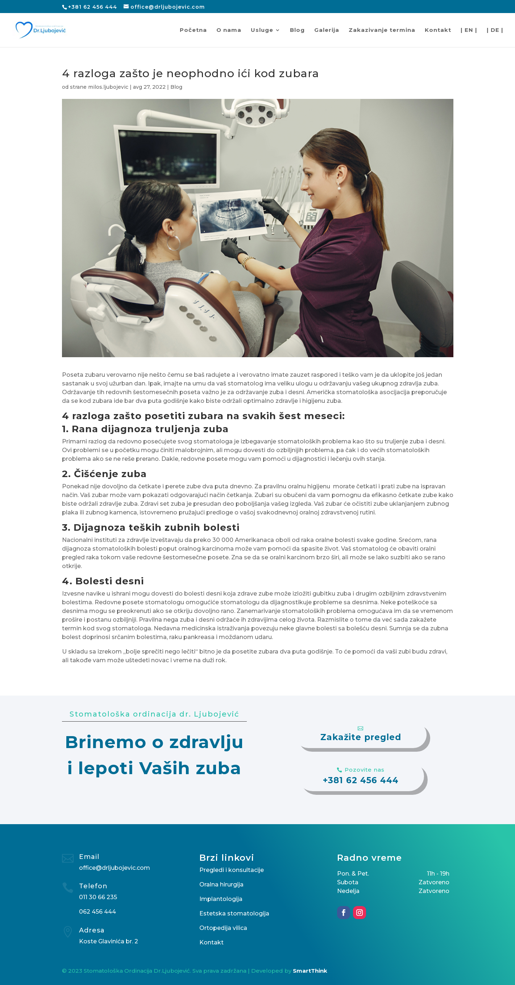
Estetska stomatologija (234, 913)
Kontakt (438, 30)
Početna (193, 30)
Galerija (326, 30)
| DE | (495, 30)
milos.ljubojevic (108, 87)
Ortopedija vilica (223, 928)
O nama (228, 30)
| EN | (469, 30)
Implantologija (220, 899)
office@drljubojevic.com (114, 867)
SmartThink (310, 970)
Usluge (262, 30)
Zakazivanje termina (382, 30)
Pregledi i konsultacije (231, 870)
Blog (297, 30)
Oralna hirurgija (221, 884)
